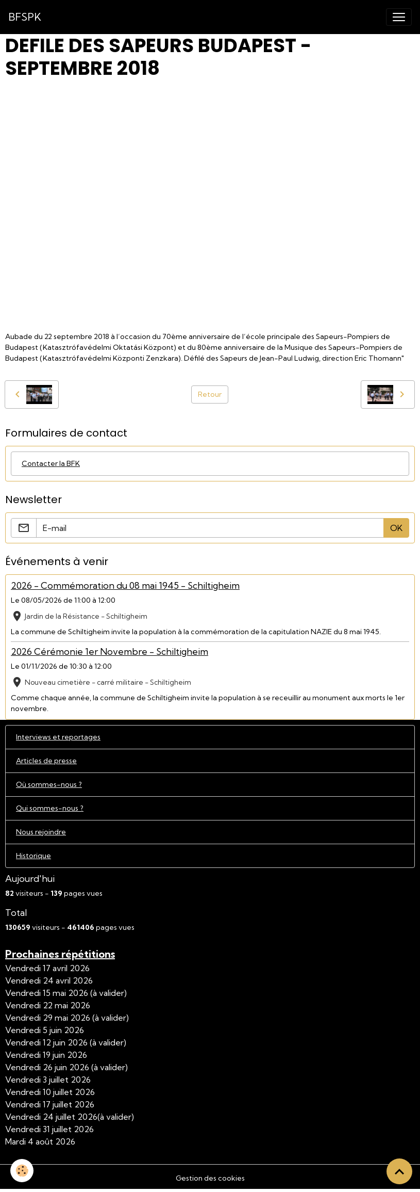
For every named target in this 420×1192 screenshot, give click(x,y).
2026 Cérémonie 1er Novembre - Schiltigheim (109, 651)
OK (396, 528)
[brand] (24, 17)
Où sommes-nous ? (49, 784)
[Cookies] (21, 1170)
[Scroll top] (399, 1171)
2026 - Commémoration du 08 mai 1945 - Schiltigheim (125, 585)
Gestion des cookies (210, 1178)
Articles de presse (46, 760)
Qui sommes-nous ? (49, 808)
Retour (210, 394)
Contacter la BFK (51, 463)
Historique (33, 855)
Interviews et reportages (58, 737)
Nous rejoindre (41, 831)
